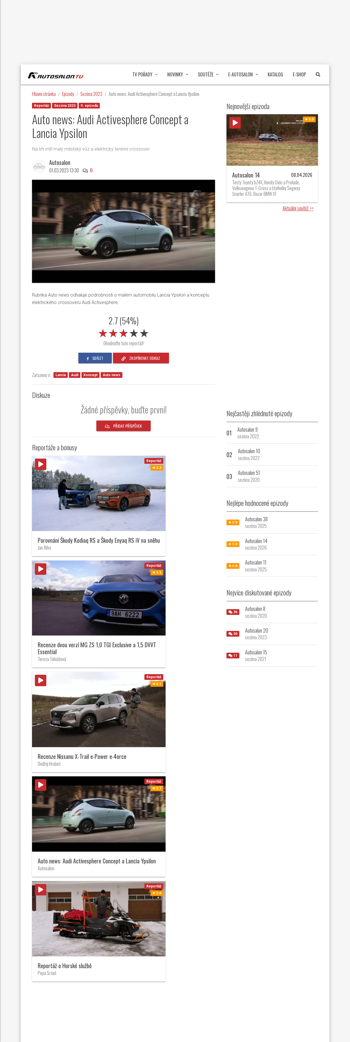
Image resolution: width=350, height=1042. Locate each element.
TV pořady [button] (145, 74)
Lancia (60, 375)
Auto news (111, 375)
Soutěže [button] (208, 74)
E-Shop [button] (299, 74)
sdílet (95, 358)
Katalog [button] (275, 74)
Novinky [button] (177, 74)
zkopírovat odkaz (141, 358)
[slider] (123, 332)
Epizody (68, 93)
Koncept (90, 375)
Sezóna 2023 (91, 93)
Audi (74, 375)
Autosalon (61, 162)
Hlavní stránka (44, 93)
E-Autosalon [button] (243, 74)
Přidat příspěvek (123, 426)
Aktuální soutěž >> (298, 208)
